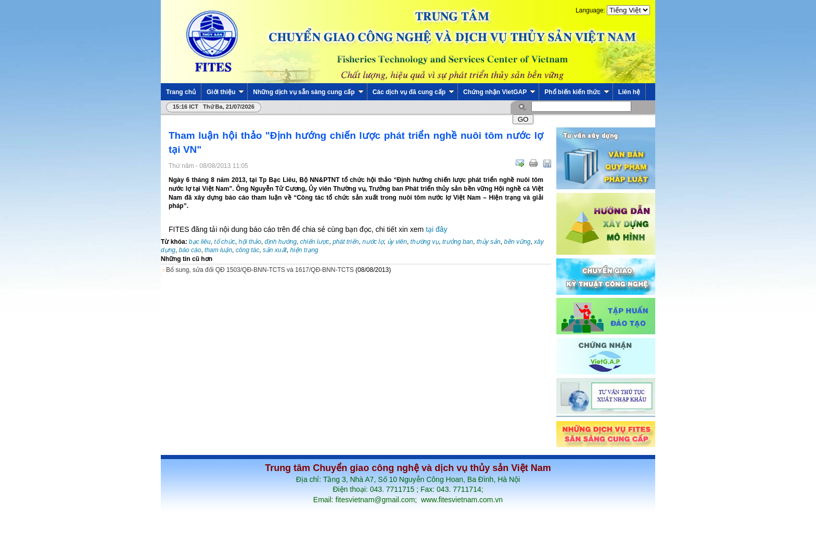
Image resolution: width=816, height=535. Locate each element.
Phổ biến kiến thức (576, 92)
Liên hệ (629, 92)
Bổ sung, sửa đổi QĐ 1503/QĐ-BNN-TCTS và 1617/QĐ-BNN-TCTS (260, 269)
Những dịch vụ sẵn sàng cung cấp (308, 92)
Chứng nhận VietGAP (499, 92)
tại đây (435, 229)
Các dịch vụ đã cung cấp (413, 92)
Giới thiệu (225, 92)
